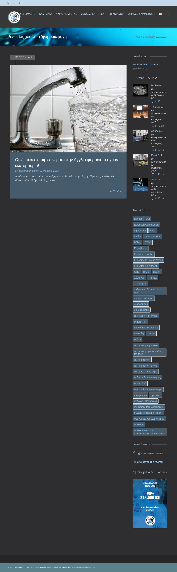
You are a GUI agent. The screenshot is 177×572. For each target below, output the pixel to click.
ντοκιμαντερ (140, 395)
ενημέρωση (140, 321)
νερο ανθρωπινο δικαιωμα (148, 389)
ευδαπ (137, 339)
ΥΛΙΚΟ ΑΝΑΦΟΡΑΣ (66, 13)
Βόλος (137, 242)
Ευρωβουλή (140, 248)
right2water (140, 230)
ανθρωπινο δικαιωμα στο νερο (147, 291)
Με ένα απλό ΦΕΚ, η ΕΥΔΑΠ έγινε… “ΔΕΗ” (158, 85)
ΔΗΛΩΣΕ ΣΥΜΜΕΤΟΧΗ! (141, 13)
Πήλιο (146, 271)
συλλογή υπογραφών (145, 401)
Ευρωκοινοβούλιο (143, 254)
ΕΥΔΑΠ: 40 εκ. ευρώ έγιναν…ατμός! (158, 155)
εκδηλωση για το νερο (145, 315)
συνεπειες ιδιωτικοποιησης (148, 412)
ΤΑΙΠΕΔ (152, 277)
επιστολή (139, 333)
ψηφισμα (139, 424)
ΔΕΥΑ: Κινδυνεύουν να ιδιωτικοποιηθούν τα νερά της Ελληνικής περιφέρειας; (158, 179)
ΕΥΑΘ (148, 242)
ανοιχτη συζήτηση (143, 298)
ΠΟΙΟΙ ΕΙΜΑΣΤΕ (26, 13)
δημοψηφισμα (141, 310)
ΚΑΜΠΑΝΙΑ (45, 13)
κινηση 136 (140, 383)
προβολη (155, 395)
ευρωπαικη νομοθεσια (146, 345)
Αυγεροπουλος (152, 236)
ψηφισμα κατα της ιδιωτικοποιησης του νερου (148, 432)
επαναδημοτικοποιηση (146, 327)
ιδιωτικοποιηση (142, 359)
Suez (152, 230)
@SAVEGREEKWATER (151, 453)
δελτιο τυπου (141, 304)
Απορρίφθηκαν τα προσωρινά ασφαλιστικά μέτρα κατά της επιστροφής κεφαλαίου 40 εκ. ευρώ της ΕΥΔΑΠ (158, 131)
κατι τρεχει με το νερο (145, 371)
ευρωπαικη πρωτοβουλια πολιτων (147, 352)
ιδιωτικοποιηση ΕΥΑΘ (145, 365)
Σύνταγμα (139, 277)
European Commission (146, 224)
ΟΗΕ (136, 271)
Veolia (137, 236)
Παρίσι (156, 271)
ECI (148, 218)
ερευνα (151, 333)
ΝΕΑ (101, 13)
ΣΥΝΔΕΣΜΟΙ (88, 13)
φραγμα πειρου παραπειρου (149, 418)
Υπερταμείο (140, 283)
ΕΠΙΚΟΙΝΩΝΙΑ (116, 13)
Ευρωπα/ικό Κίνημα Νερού (148, 260)
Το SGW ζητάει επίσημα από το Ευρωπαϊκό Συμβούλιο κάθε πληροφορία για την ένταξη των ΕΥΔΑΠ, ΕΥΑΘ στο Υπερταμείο (158, 106)
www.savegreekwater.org (84, 567)
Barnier (138, 218)
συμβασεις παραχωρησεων (148, 407)
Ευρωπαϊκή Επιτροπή (146, 266)
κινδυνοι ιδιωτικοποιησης (147, 377)
